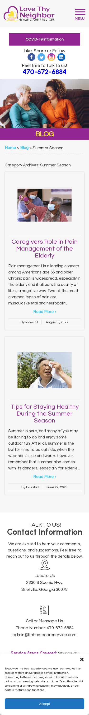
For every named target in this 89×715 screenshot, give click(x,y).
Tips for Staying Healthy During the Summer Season (44, 414)
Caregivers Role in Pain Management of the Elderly (45, 249)
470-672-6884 (44, 72)
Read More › (44, 312)
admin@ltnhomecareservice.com (44, 635)
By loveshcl (29, 322)
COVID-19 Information (45, 39)
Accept (44, 704)
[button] (82, 659)
